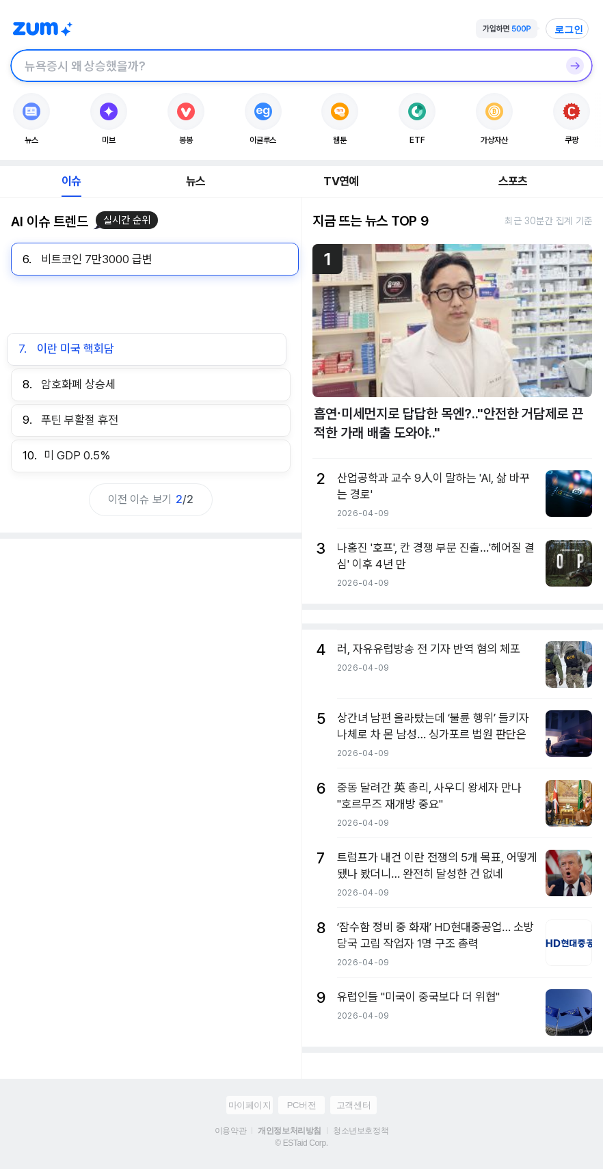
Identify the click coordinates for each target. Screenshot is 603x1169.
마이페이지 (249, 1105)
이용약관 (230, 1131)
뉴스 (195, 181)
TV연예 (340, 181)
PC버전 (301, 1105)
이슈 (71, 181)
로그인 (568, 29)
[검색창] (284, 65)
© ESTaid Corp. (301, 1143)
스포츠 (513, 181)
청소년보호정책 (360, 1131)
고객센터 (353, 1105)
